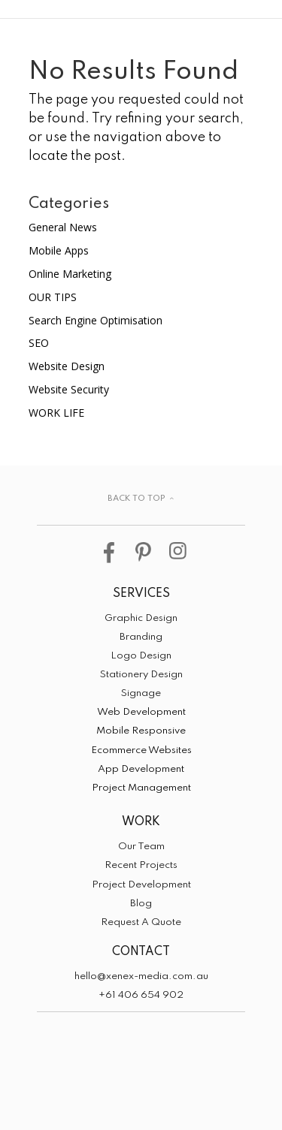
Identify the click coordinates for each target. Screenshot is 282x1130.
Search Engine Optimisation (95, 320)
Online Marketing (70, 274)
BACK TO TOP (136, 498)
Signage (141, 693)
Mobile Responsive (141, 731)
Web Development (141, 712)
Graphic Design (141, 618)
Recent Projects (141, 865)
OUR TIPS (53, 297)
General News (63, 227)
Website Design (67, 366)
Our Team (141, 846)
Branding (141, 637)
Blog (141, 904)
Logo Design (141, 656)
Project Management (141, 788)
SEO (39, 343)
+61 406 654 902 (141, 995)
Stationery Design (141, 675)
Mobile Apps (59, 250)
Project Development (141, 885)
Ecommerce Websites (141, 750)
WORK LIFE (56, 412)
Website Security (69, 389)
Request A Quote (141, 922)
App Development (141, 769)
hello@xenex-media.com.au (141, 976)
